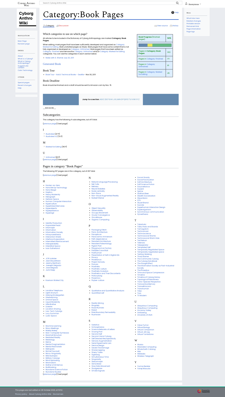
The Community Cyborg (148, 259)
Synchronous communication (150, 212)
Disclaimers (58, 394)
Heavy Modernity (53, 194)
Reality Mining (98, 303)
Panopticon (97, 234)
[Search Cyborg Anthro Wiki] (110, 3)
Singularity (96, 359)
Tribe (139, 291)
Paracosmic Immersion (102, 236)
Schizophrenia (98, 327)
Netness (95, 186)
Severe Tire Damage (100, 347)
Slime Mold (96, 364)
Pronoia (95, 264)
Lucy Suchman (52, 313)
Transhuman (143, 288)
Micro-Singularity (53, 353)
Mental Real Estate (54, 346)
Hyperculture (51, 203)
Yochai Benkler (143, 366)
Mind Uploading (53, 360)
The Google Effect (145, 263)
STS (139, 200)
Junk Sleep (50, 270)
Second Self (97, 334)
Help (175, 12)
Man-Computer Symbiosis (57, 333)
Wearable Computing (146, 347)
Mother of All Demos (54, 365)
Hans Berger (51, 190)
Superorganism (144, 209)
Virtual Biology (143, 327)
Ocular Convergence (101, 215)
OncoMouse (97, 217)
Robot (94, 310)
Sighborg (96, 354)
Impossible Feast (53, 225)
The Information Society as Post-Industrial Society (155, 266)
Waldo (140, 344)
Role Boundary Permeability (104, 312)
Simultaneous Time (100, 357)
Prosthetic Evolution (100, 271)
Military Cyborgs (53, 358)
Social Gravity (143, 177)
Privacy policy (21, 394)
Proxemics (96, 278)
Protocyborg (97, 275)
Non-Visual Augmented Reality (105, 195)
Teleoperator (142, 245)
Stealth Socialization (146, 196)
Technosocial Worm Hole (148, 238)
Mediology (50, 339)
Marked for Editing (53, 146)
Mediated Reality (53, 337)
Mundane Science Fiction (57, 369)
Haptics (49, 192)
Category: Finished (155, 59)
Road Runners (98, 307)
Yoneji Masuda (143, 368)
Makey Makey (51, 330)
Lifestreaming (52, 297)
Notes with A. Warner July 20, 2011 (60, 58)
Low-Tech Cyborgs (54, 311)
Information (51, 230)
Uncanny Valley (144, 310)
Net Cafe (95, 184)
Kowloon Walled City (55, 280)
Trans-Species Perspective (148, 281)
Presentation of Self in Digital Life (105, 255)
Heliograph (50, 197)
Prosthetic (96, 266)
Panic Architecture (99, 232)
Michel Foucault (52, 351)
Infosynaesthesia (53, 234)
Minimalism (51, 362)
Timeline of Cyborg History (148, 277)
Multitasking (51, 367)
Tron (139, 293)
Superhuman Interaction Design (151, 207)
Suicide (140, 205)
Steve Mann (142, 198)
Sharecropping (98, 350)
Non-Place (96, 193)
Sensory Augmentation (102, 341)
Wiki (139, 351)
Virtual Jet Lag (143, 332)
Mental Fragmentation (55, 344)
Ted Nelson (142, 240)
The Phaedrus (143, 270)
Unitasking (142, 312)
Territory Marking (144, 254)
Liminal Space (52, 299)
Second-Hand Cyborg (101, 336)
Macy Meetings (52, 328)
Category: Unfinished (147, 65)
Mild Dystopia (51, 356)
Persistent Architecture (101, 241)
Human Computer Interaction (58, 201)
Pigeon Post (96, 246)
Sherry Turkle (97, 352)
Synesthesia (142, 214)
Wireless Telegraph (145, 356)
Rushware (96, 314)
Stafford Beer (143, 193)
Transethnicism (144, 286)
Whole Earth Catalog (146, 349)
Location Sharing (53, 309)
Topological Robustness (148, 279)
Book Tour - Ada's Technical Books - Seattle (65, 74)
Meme (48, 342)
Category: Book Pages (150, 52)
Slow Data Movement (101, 366)
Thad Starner (143, 256)
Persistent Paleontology (102, 243)
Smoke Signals (98, 370)
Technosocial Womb (146, 236)
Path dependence (99, 239)
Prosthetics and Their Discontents (106, 273)
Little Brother (51, 304)
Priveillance (96, 259)
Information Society (54, 232)
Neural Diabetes (98, 189)
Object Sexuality (98, 208)
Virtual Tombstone (145, 334)
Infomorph (50, 227)
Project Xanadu (98, 262)
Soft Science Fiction (145, 184)
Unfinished (50, 157)
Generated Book (52, 63)
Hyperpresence (52, 210)
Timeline (141, 275)
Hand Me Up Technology (56, 187)
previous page (50, 123)
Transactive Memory (146, 284)
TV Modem (142, 295)
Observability (97, 210)
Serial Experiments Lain (101, 343)
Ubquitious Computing (147, 308)
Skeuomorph (97, 361)
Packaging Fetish (99, 230)
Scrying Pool (97, 331)
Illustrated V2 (51, 136)
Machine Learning (53, 326)
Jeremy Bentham (53, 263)
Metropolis (50, 349)
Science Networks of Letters (103, 329)
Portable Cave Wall (100, 250)
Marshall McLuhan (54, 335)
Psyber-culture (98, 280)
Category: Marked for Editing (150, 73)
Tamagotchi (143, 229)
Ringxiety (95, 305)
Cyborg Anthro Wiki (26, 4)
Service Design (98, 345)
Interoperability (52, 243)
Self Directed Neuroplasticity (104, 338)
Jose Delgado (52, 267)
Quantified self (98, 293)
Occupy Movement (100, 212)
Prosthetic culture (99, 269)
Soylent (140, 189)
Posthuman (97, 253)
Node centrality (98, 191)
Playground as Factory (101, 248)
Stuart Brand (143, 202)
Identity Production (54, 223)
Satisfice (95, 325)
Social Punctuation (145, 179)
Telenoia (141, 242)
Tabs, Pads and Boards (147, 226)
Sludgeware (97, 368)
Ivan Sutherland (53, 248)
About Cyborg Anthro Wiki (40, 394)
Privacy (95, 257)
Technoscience (144, 233)
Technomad (142, 231)
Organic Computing (100, 219)
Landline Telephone (54, 290)
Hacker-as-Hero (53, 185)
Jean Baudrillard (53, 261)
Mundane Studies (53, 372)
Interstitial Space (53, 246)
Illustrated (50, 134)
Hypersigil (50, 213)
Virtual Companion (145, 329)
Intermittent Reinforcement (57, 241)
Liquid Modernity (53, 302)
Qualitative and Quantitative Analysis (108, 290)
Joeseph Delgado (53, 265)
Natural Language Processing (105, 182)
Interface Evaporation (55, 239)
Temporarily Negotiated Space (150, 249)
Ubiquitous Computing (147, 305)
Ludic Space (51, 316)
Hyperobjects (51, 208)
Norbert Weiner (98, 198)
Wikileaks (141, 354)
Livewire (49, 306)
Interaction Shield (53, 237)
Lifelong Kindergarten (55, 295)
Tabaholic (141, 224)
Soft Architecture (144, 182)
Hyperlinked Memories (55, 206)
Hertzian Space (52, 199)
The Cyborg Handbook (147, 261)
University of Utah (144, 315)
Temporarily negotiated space (150, 252)
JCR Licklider (51, 258)
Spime (140, 191)
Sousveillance (143, 186)
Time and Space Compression (150, 272)
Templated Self (144, 247)
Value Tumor (143, 325)
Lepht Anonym (52, 293)
